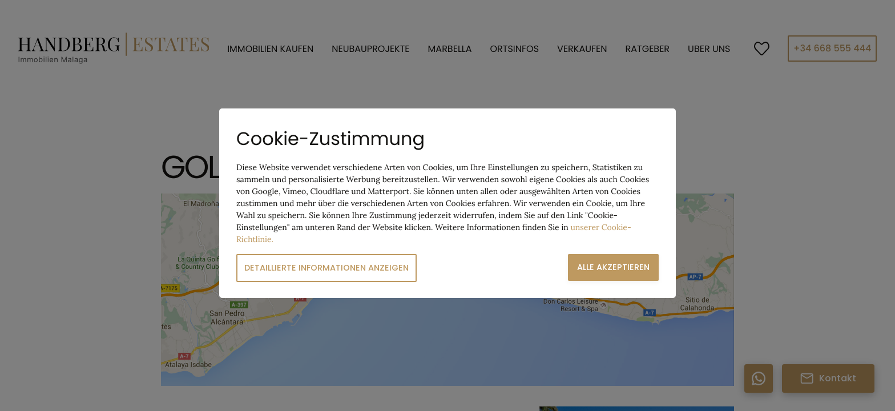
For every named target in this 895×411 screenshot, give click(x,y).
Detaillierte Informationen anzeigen (326, 267)
